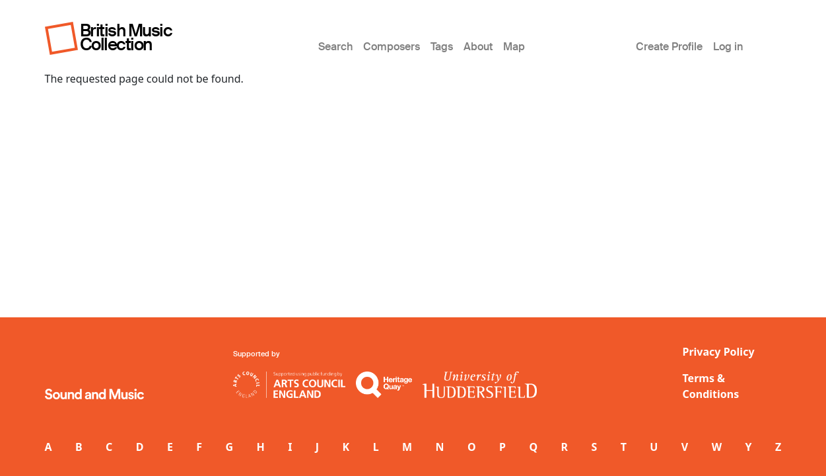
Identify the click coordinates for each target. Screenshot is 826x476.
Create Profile (669, 47)
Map (514, 47)
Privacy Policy (719, 351)
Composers (391, 47)
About (478, 47)
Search (335, 47)
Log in (728, 47)
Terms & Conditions (711, 386)
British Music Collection (126, 37)
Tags (441, 47)
